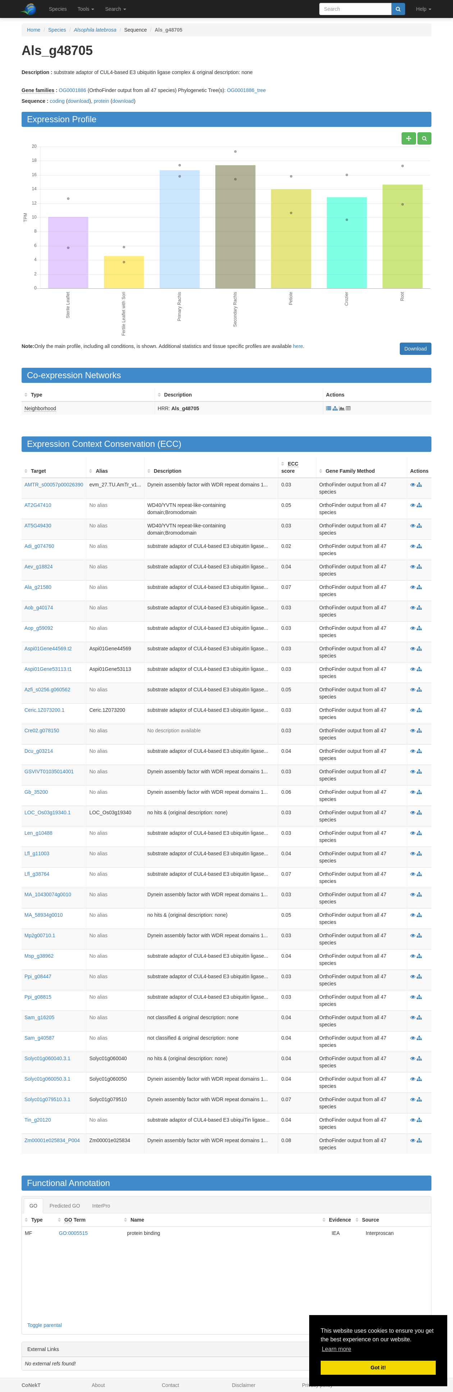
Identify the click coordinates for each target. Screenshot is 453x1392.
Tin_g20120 (37, 1120)
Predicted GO (65, 1206)
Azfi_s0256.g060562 (47, 689)
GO (33, 1206)
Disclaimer (243, 1385)
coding (57, 101)
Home (33, 30)
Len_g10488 (38, 833)
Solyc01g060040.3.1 (47, 1058)
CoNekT (31, 1385)
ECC (169, 444)
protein (101, 101)
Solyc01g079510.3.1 (47, 1099)
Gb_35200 (36, 792)
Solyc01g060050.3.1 (47, 1079)
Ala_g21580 (37, 587)
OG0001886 (72, 90)
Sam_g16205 (39, 1017)
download (78, 101)
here (298, 346)
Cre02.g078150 (41, 730)
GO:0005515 (73, 1233)
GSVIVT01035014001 (49, 771)
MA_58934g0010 (43, 915)
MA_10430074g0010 (47, 894)
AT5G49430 (37, 525)
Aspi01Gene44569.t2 (48, 648)
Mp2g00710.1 (39, 935)
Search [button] (115, 9)
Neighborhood (40, 408)
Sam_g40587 (39, 1038)
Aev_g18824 (38, 566)
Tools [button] (86, 9)
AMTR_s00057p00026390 (53, 484)
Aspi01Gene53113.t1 (48, 669)
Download (415, 349)
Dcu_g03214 (38, 751)
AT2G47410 (37, 505)
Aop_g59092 (38, 628)
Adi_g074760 (39, 546)
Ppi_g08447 (37, 976)
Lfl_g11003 (36, 853)
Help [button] (423, 9)
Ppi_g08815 (37, 997)
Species (58, 9)
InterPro (101, 1206)
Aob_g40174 (38, 607)
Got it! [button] (378, 1367)
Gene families (38, 90)
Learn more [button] (336, 1349)
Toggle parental (44, 1325)
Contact (170, 1385)
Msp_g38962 (39, 956)
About (98, 1385)
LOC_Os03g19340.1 (47, 812)
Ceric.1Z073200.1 (44, 710)
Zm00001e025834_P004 (52, 1140)
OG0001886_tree (246, 90)
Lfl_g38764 (36, 874)
